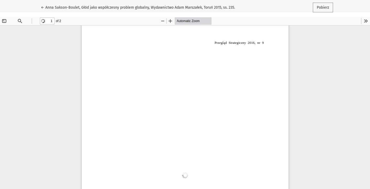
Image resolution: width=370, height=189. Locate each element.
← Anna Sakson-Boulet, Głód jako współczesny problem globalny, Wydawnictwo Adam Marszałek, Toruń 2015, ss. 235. (138, 7)
